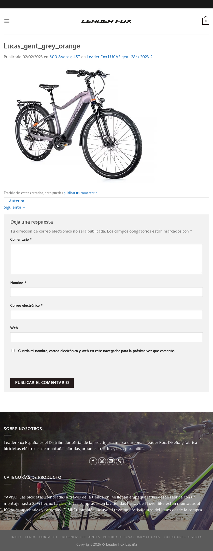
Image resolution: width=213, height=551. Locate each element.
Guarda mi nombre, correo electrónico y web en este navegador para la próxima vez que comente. (96, 351)
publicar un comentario (80, 193)
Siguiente (15, 207)
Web (14, 328)
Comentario (21, 239)
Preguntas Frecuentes (80, 537)
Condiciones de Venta (183, 537)
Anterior (14, 200)
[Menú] (7, 21)
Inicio (16, 537)
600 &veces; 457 (64, 56)
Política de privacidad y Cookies (131, 537)
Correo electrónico (26, 305)
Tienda (30, 537)
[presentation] (45, 367)
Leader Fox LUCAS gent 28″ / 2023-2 (120, 56)
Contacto (48, 537)
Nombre (18, 282)
